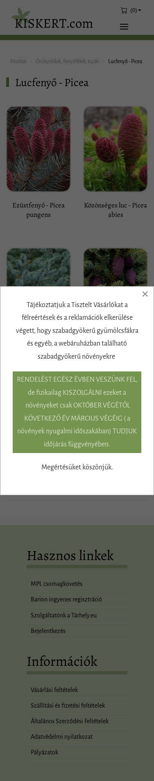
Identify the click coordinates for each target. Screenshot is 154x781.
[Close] (145, 294)
